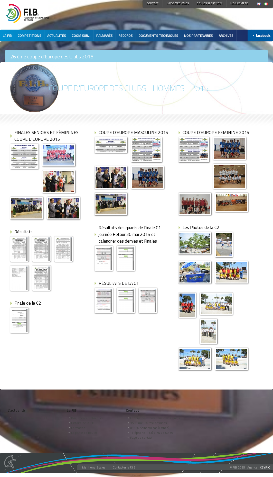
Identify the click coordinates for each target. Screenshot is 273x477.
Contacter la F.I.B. (124, 467)
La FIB (7, 35)
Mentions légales (93, 467)
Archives (226, 35)
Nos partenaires (198, 35)
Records (126, 35)
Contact (153, 3)
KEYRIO (265, 467)
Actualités (56, 35)
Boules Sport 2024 (209, 3)
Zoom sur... (81, 35)
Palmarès (104, 35)
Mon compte (239, 3)
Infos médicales (178, 3)
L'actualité (16, 410)
